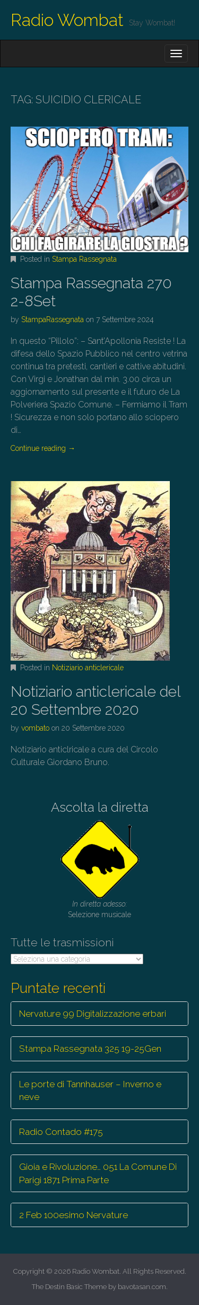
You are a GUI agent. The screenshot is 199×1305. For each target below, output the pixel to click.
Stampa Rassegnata (84, 259)
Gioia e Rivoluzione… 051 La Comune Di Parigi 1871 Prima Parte (98, 1173)
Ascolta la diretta (100, 807)
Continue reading (43, 448)
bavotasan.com (142, 1287)
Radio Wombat (67, 20)
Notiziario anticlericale (88, 667)
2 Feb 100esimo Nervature (73, 1215)
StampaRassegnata (52, 319)
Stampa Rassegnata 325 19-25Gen (90, 1048)
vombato (35, 728)
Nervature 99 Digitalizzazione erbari (92, 1013)
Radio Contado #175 (61, 1131)
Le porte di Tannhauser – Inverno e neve (90, 1090)
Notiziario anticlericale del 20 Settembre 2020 (95, 700)
